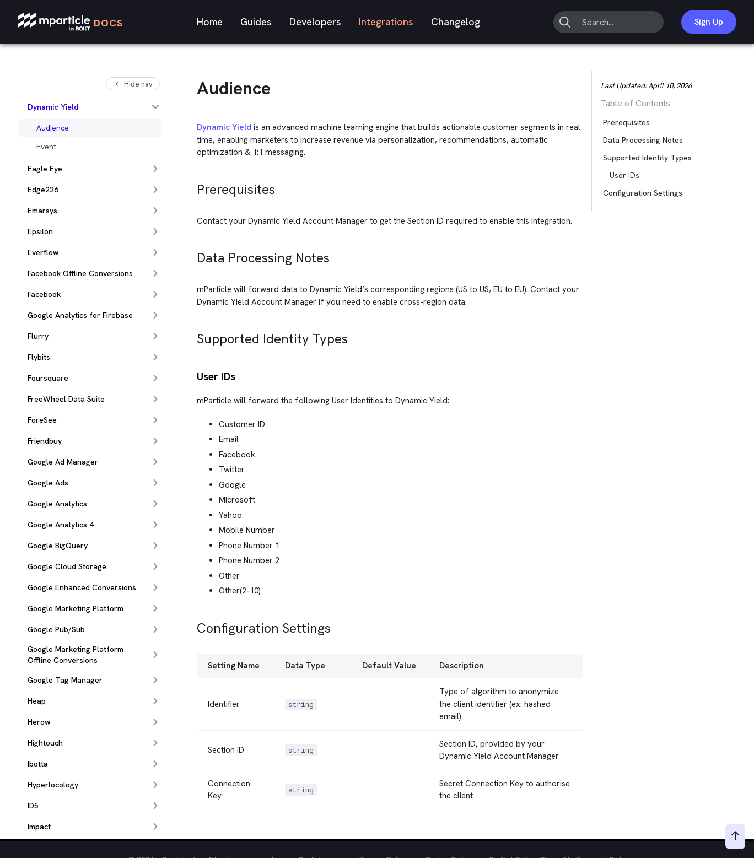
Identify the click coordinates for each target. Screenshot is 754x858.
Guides (256, 21)
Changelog (455, 21)
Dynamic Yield (224, 127)
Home (210, 21)
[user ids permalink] (192, 375)
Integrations (386, 21)
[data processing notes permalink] (192, 255)
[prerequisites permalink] (192, 186)
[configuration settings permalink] (192, 625)
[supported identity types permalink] (192, 336)
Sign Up (708, 22)
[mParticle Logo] (70, 22)
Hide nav (133, 84)
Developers (315, 21)
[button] (626, 157)
